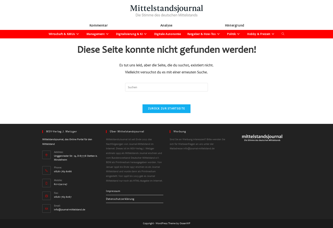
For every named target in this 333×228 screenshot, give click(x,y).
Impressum (113, 191)
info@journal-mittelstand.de (69, 209)
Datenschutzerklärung (120, 199)
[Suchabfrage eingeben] (166, 87)
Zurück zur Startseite (166, 108)
